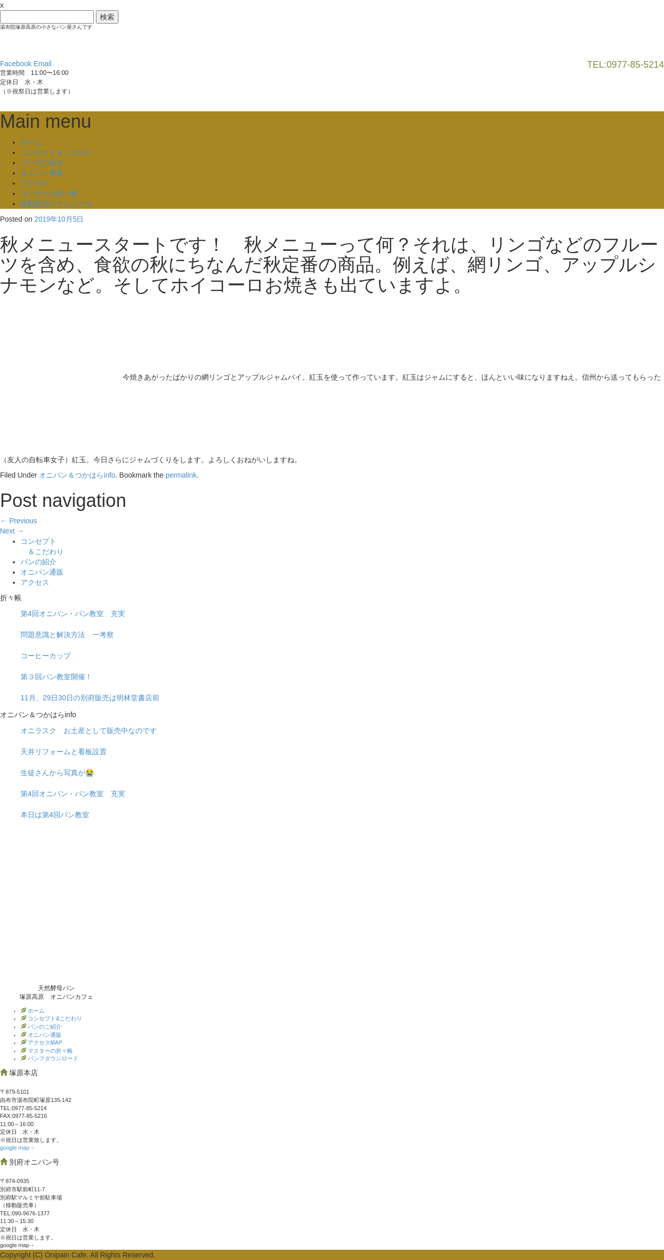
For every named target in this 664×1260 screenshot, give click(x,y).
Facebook (15, 64)
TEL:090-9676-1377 (25, 1213)
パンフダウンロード (52, 1058)
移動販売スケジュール (56, 204)
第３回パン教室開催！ (56, 677)
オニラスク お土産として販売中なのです (89, 730)
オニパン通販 (42, 173)
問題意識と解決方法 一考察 (67, 635)
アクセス (35, 183)
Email (42, 64)
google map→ (17, 1148)
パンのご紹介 (42, 163)
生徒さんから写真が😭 (57, 773)
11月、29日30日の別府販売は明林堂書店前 (90, 698)
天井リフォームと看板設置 (64, 751)
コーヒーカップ (46, 656)
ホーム (31, 142)
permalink (181, 475)
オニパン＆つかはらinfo (77, 475)
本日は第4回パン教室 (55, 815)
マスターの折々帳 (49, 193)
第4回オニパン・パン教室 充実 (73, 613)
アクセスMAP (44, 1042)
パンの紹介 (38, 562)
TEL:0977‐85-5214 (23, 1108)
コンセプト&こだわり (54, 1018)
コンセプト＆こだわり (56, 152)
